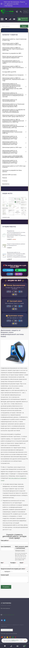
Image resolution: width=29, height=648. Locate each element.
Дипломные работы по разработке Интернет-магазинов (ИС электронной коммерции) (13, 111)
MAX (18, 274)
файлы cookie (14, 639)
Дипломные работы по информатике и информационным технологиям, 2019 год (13, 126)
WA (14, 291)
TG (9, 291)
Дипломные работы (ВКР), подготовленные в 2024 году (11, 44)
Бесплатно (5, 184)
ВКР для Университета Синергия (13, 75)
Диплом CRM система (9, 174)
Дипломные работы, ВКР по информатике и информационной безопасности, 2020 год (13, 121)
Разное (4, 177)
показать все (6, 217)
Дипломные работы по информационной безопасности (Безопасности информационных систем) (13, 94)
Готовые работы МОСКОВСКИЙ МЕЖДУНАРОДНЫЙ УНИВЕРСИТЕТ (12, 156)
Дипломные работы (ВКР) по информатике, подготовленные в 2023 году (13, 49)
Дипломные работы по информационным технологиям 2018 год (12, 132)
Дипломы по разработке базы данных (12, 171)
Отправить (6, 587)
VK (10, 274)
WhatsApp (20, 270)
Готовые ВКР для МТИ (9, 72)
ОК (25, 640)
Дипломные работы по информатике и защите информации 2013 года (9, 162)
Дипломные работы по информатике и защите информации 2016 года (9, 143)
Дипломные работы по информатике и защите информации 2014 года (9, 152)
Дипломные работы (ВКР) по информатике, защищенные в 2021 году (13, 79)
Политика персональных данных (9, 633)
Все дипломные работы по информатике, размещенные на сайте (12, 62)
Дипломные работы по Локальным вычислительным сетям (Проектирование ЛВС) (13, 105)
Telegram (8, 270)
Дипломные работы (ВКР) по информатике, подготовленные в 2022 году (13, 68)
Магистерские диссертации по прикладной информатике (12, 57)
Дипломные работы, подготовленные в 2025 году (14, 39)
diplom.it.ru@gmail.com (8, 614)
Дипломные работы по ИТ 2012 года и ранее (14, 166)
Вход (25, 11)
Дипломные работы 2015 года (12, 147)
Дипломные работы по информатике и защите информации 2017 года (9, 137)
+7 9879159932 (6, 603)
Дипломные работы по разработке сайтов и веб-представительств (13, 115)
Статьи (4, 181)
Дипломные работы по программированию (9, 100)
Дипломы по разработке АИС (11, 53)
